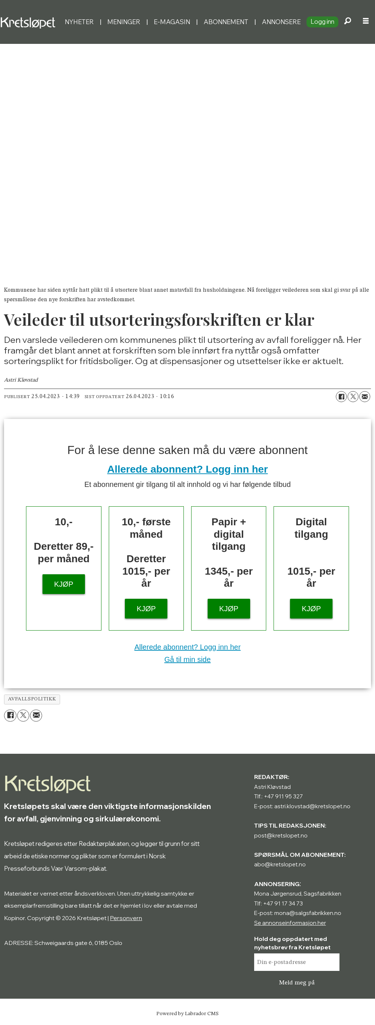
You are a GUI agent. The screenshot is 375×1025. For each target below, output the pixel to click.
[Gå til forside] (29, 22)
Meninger (123, 22)
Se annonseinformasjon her (290, 922)
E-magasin (172, 22)
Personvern (126, 918)
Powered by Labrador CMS (187, 1013)
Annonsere (281, 22)
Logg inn (322, 21)
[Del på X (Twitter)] (353, 396)
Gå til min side (187, 659)
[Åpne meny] (366, 22)
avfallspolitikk (32, 699)
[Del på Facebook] (341, 396)
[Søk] (347, 22)
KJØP (63, 584)
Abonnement (226, 22)
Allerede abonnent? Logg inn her (187, 469)
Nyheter (79, 22)
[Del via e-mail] (364, 396)
